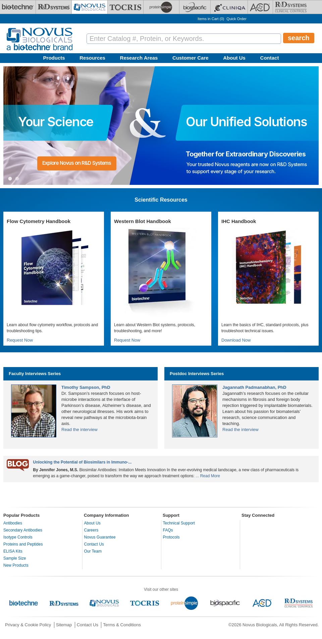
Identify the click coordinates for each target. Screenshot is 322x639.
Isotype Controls (18, 537)
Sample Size (14, 558)
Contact (269, 58)
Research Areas (139, 58)
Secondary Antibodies (22, 530)
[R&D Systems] (53, 7)
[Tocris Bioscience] (125, 7)
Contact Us (94, 544)
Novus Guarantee (100, 537)
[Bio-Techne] (17, 7)
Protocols (171, 537)
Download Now (236, 340)
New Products (16, 565)
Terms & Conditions (122, 624)
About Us (234, 58)
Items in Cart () (211, 19)
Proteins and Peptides (23, 544)
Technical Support (179, 523)
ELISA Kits (12, 551)
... (197, 476)
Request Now (20, 340)
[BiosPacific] (195, 7)
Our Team (93, 551)
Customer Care (190, 58)
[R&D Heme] (290, 7)
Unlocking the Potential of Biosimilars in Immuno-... (82, 462)
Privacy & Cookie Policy (28, 624)
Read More (210, 476)
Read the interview (79, 429)
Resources (92, 58)
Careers (91, 530)
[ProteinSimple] (161, 7)
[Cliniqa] (229, 7)
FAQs (168, 530)
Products (54, 58)
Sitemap (64, 624)
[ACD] (260, 7)
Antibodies (12, 523)
